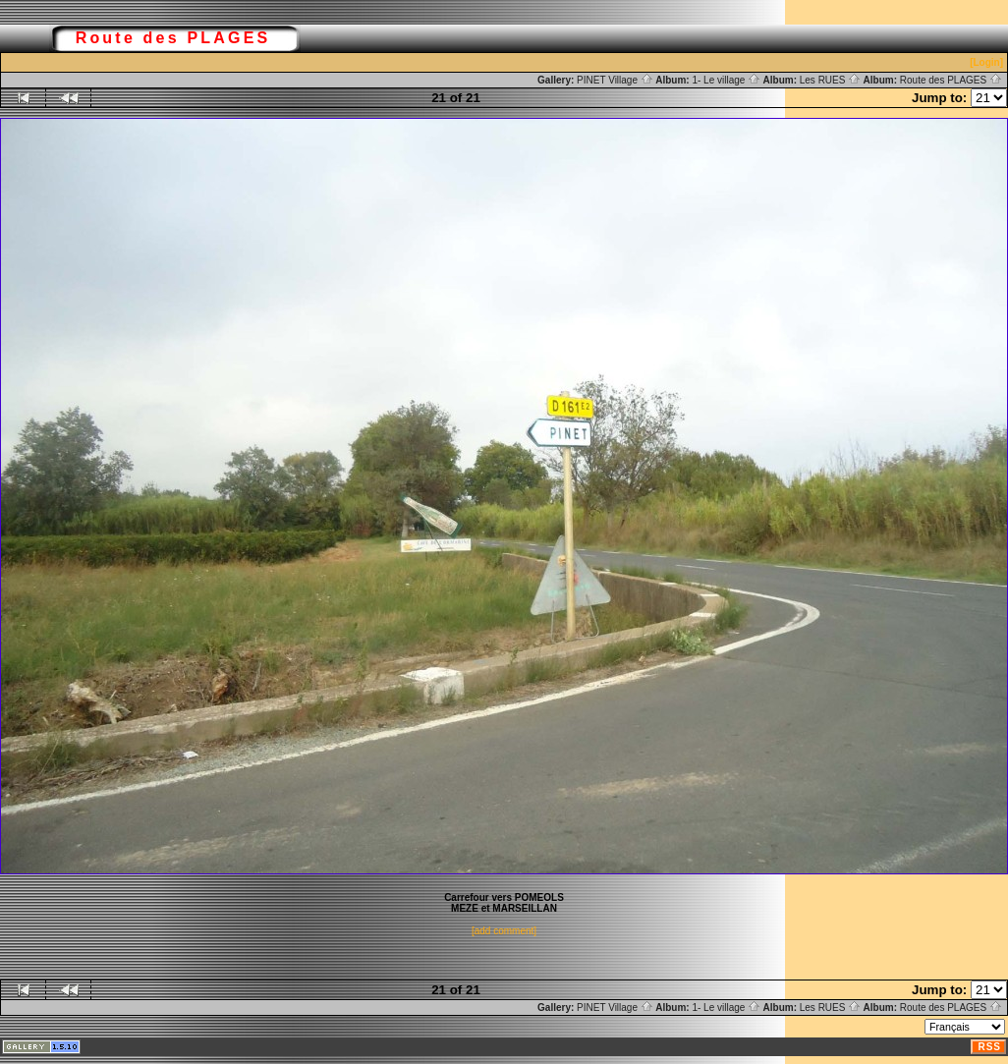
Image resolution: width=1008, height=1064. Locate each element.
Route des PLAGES (951, 80)
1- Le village (726, 80)
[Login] (986, 62)
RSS (989, 1046)
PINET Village (615, 80)
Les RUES (830, 80)
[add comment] (504, 930)
